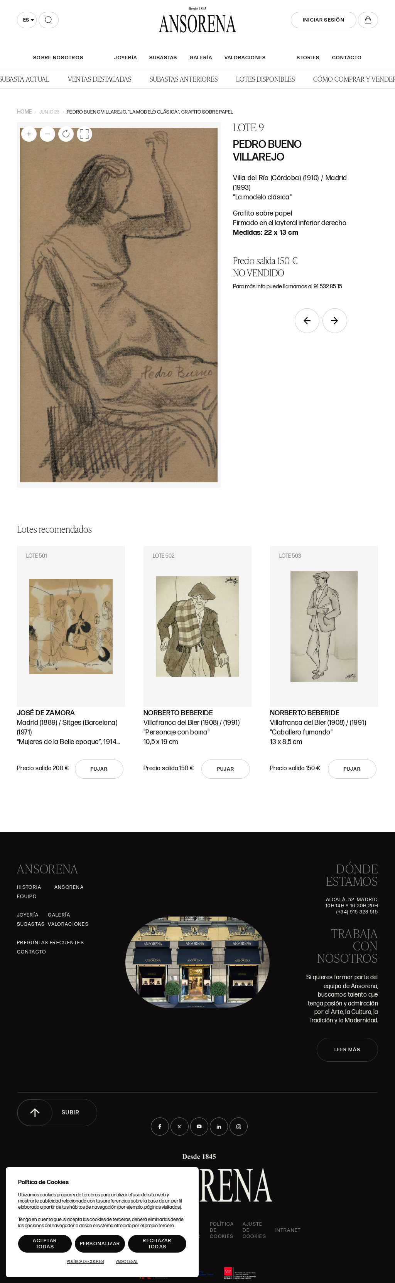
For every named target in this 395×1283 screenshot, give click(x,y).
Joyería (125, 58)
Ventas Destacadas (99, 79)
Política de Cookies (85, 1262)
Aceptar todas (45, 1244)
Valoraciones (245, 58)
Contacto (347, 58)
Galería (201, 58)
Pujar (99, 769)
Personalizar (100, 1244)
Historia (29, 887)
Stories (308, 58)
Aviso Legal (127, 1262)
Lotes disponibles (265, 79)
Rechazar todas (157, 1244)
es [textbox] (26, 20)
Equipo (27, 896)
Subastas (163, 58)
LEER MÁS (347, 1050)
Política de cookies (222, 1230)
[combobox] (27, 20)
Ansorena (69, 887)
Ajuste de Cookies (254, 1230)
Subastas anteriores (184, 79)
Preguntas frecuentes (50, 943)
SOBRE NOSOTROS (58, 58)
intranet (288, 1230)
